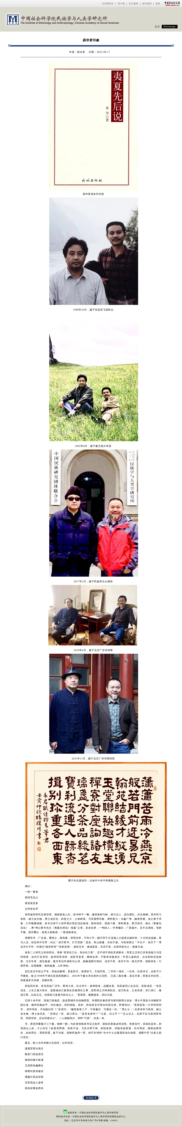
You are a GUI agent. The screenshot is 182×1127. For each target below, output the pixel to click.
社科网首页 (108, 3)
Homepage (170, 26)
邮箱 (158, 3)
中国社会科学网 (171, 3)
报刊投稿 (147, 3)
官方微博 (133, 3)
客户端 (121, 3)
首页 (157, 26)
